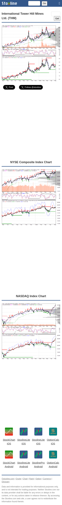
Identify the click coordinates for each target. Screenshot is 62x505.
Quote (18, 479)
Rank (31, 479)
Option (38, 479)
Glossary (5, 482)
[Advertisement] (31, 125)
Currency (47, 479)
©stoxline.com (8, 479)
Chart (25, 479)
